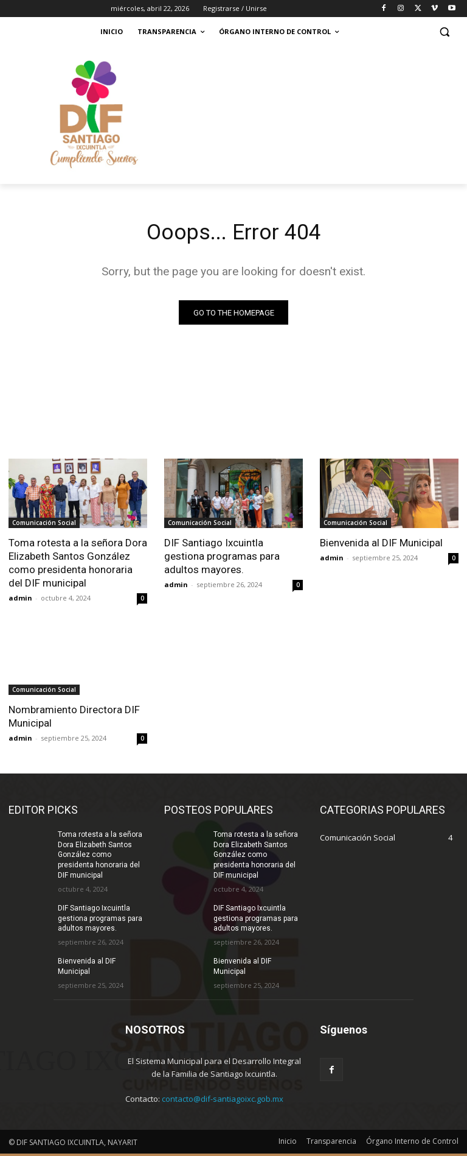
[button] (444, 32)
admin (20, 600)
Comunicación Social (44, 525)
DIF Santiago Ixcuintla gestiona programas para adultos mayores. (222, 558)
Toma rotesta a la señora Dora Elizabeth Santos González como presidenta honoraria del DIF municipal (100, 857)
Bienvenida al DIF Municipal (381, 545)
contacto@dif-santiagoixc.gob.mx (222, 1101)
